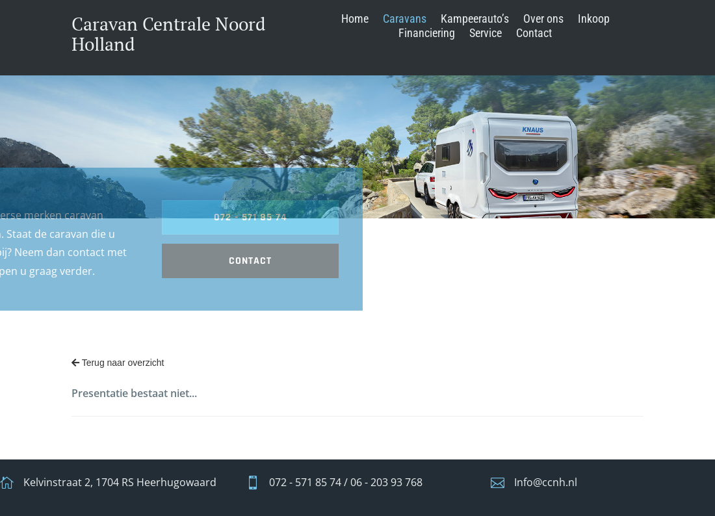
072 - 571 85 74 (141, 217)
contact (141, 261)
